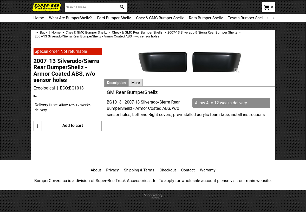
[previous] (267, 18)
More (136, 83)
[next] (273, 18)
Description (116, 83)
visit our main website (250, 180)
